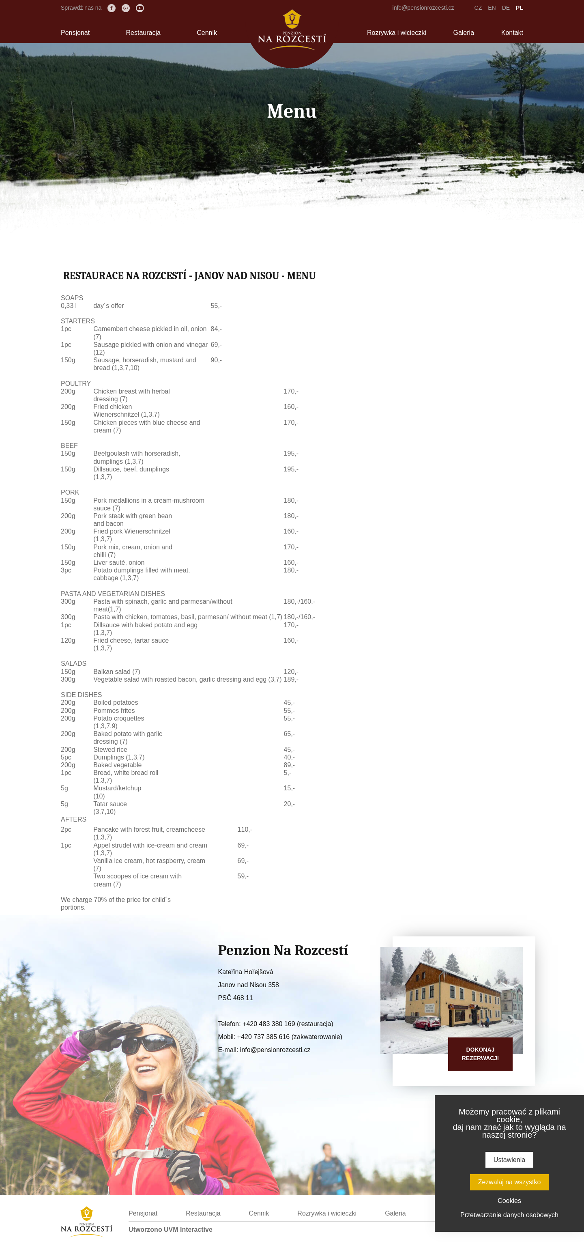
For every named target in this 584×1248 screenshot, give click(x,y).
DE (506, 7)
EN (492, 7)
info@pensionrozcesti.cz (423, 7)
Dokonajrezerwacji (480, 1053)
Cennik (207, 32)
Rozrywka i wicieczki (396, 32)
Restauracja (143, 32)
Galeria (463, 32)
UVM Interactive (188, 1229)
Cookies (509, 1200)
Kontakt (512, 32)
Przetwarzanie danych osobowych (509, 1214)
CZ (478, 7)
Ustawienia (509, 1159)
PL (519, 7)
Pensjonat (75, 32)
